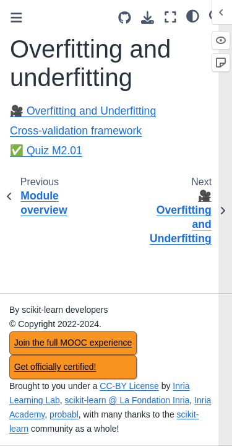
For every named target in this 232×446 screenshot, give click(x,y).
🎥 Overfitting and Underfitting (83, 111)
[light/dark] (192, 15)
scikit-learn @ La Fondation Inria (127, 400)
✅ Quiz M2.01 (46, 150)
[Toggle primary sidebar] (16, 18)
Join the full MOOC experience (73, 343)
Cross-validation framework (76, 131)
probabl (64, 414)
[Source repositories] (124, 17)
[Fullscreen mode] (170, 17)
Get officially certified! (55, 367)
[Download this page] (147, 17)
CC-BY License (129, 386)
